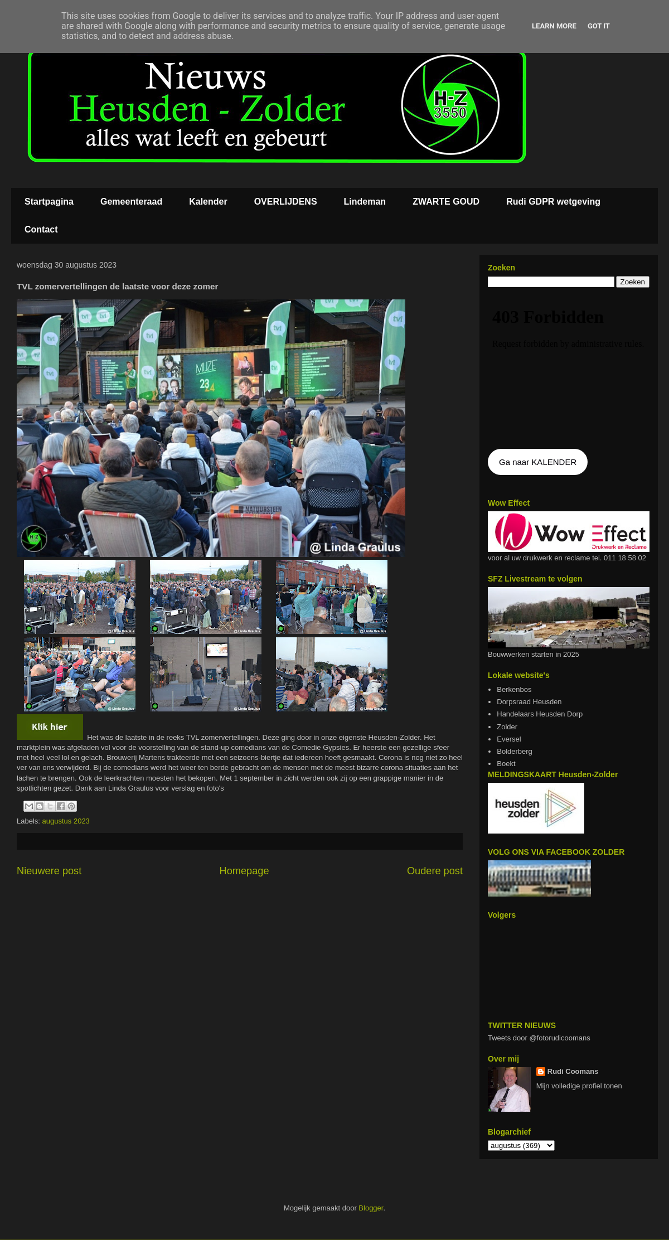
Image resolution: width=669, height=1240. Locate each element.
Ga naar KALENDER (537, 462)
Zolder (507, 727)
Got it (599, 26)
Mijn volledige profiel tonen (579, 1086)
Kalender (208, 201)
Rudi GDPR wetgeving (553, 201)
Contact (41, 229)
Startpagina (49, 201)
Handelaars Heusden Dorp (540, 714)
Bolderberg (514, 751)
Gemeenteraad (131, 201)
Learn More (554, 26)
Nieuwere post (49, 870)
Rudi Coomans (573, 1071)
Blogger (370, 1208)
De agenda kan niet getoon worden (568, 369)
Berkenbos (514, 689)
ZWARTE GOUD (446, 201)
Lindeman (365, 201)
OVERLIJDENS (285, 201)
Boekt (506, 763)
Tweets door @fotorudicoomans (539, 1038)
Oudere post (435, 870)
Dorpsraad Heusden (529, 702)
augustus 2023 (66, 821)
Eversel (509, 739)
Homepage (244, 870)
